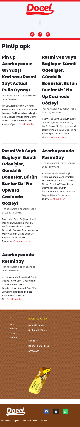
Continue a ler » (27, 124)
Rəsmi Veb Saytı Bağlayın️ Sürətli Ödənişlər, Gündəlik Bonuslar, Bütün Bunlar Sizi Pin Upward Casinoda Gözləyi (19, 177)
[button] (40, 22)
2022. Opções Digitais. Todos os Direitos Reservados (23, 420)
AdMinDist (12, 96)
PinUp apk (14, 99)
